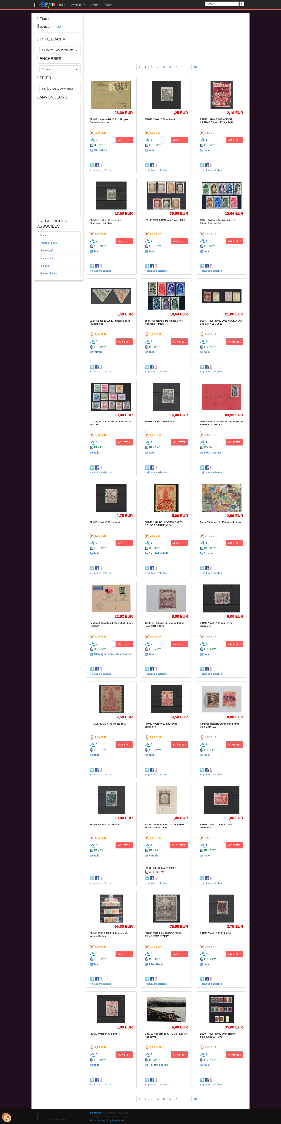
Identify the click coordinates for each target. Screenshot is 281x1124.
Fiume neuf (46, 250)
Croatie (208, 553)
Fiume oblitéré (48, 258)
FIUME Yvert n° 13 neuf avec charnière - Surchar (106, 221)
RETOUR (57, 26)
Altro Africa (100, 150)
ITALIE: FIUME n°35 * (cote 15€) (108, 723)
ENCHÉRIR (179, 845)
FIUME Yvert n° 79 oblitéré (105, 1033)
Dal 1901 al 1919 (158, 553)
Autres (97, 351)
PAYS (95, 5)
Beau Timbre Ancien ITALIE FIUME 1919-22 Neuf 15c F (164, 826)
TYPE (61, 5)
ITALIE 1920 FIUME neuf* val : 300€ (165, 220)
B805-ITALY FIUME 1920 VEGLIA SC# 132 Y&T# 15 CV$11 (221, 322)
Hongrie (153, 855)
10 (195, 67)
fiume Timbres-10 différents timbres (220, 522)
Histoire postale (158, 1064)
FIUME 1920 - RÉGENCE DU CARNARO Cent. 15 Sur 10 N (216, 121)
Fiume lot (45, 265)
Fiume (43, 235)
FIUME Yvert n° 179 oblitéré (215, 933)
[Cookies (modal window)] (6, 1117)
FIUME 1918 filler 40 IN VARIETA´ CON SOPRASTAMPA (163, 934)
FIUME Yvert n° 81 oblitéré (105, 522)
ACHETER (124, 140)
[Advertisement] (59, 160)
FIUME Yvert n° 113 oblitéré (105, 824)
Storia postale (212, 452)
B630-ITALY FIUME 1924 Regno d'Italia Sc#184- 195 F (218, 1035)
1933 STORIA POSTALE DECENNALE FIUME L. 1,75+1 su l (221, 423)
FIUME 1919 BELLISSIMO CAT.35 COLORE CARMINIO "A (163, 524)
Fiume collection (49, 273)
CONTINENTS (78, 5)
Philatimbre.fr (96, 1113)
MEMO (108, 5)
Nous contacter (97, 1120)
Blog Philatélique (115, 1120)
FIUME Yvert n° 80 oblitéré (160, 119)
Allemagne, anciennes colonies (112, 654)
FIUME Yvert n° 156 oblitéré (160, 421)
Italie (151, 150)
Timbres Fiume (48, 242)
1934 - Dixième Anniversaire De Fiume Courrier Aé (218, 221)
